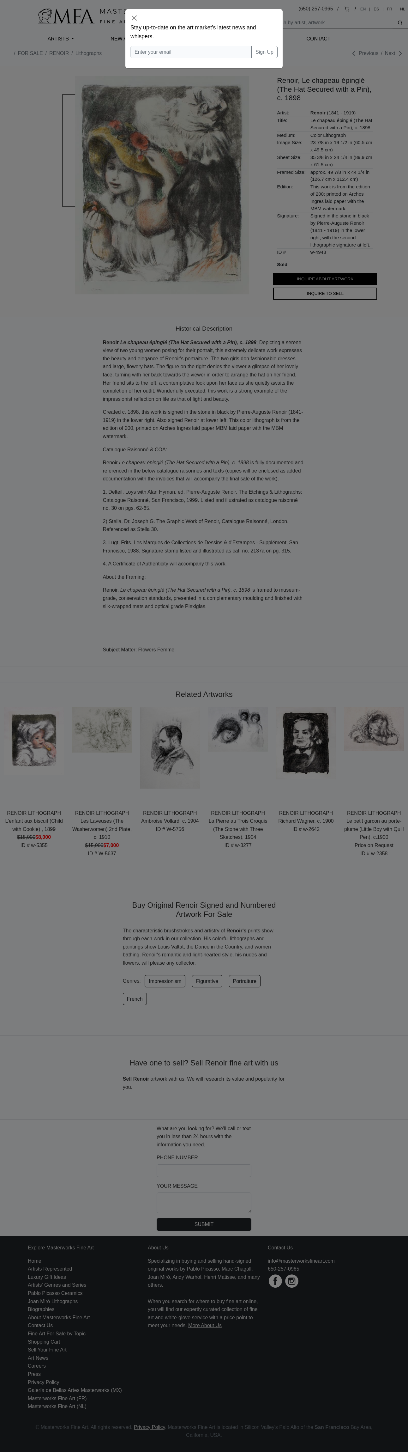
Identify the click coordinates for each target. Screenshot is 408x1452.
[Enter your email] (191, 52)
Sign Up (264, 52)
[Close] (134, 18)
